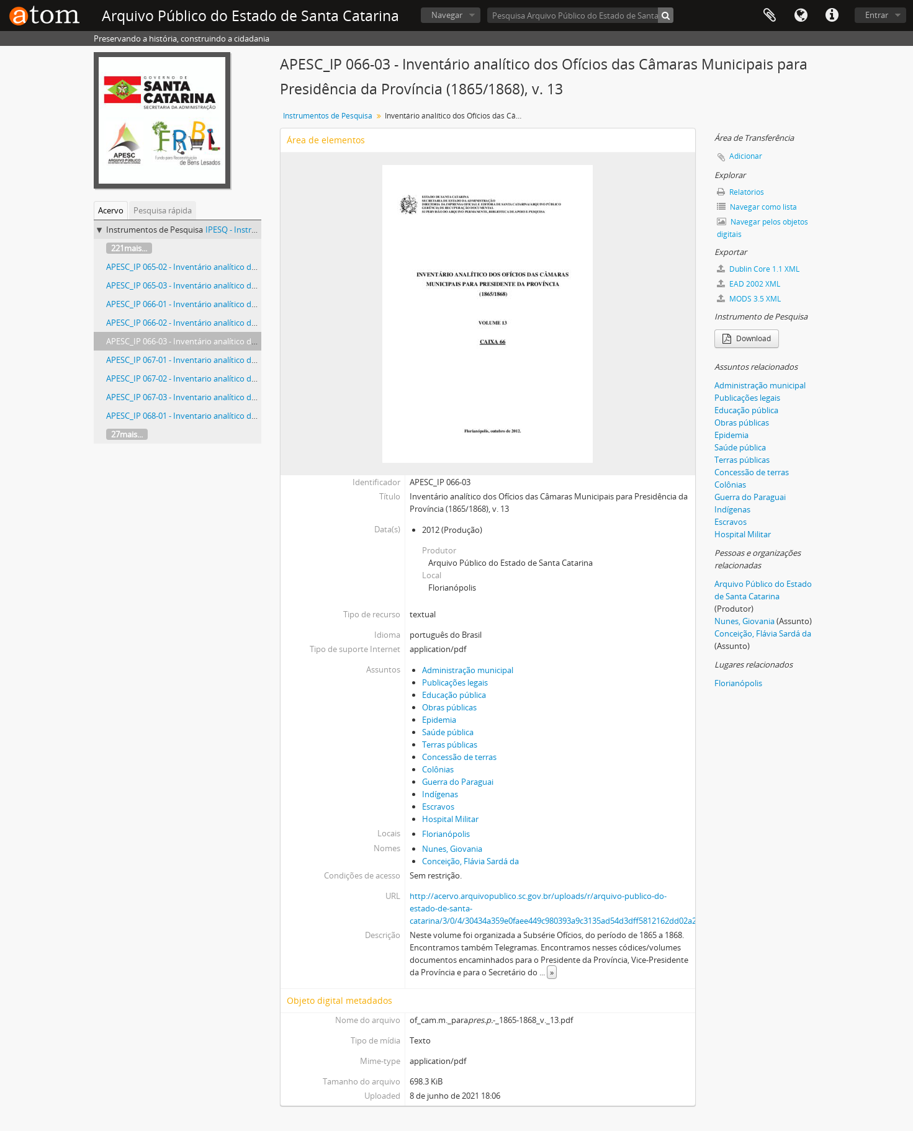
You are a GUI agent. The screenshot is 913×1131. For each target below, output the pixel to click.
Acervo (111, 210)
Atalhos (831, 15)
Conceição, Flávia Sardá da (470, 861)
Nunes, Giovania (452, 848)
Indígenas (440, 794)
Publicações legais (455, 682)
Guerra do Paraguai (457, 781)
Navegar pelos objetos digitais (762, 228)
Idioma (800, 15)
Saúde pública (448, 732)
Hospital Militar (450, 819)
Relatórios (740, 192)
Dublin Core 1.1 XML (758, 269)
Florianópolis (446, 833)
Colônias (438, 769)
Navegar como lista (757, 207)
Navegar (446, 14)
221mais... (129, 248)
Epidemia (439, 719)
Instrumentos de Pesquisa (327, 115)
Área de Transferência (769, 15)
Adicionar (745, 156)
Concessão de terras (459, 756)
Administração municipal (467, 670)
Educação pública (454, 694)
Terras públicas (449, 744)
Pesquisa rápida (162, 210)
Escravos (438, 806)
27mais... (127, 434)
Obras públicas (449, 707)
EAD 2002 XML (748, 284)
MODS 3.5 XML (749, 298)
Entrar (876, 14)
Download (746, 338)
